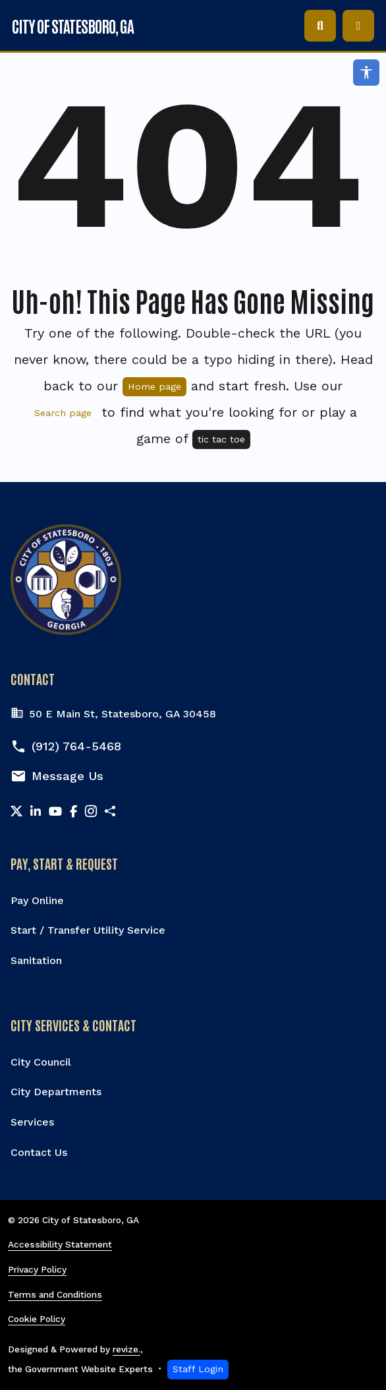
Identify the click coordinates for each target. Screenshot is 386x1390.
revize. (126, 1349)
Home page (154, 386)
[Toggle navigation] (358, 26)
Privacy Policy (37, 1269)
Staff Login (198, 1369)
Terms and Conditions (55, 1294)
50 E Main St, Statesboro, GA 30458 (113, 714)
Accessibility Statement (60, 1244)
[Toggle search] (320, 26)
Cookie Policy (36, 1319)
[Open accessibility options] (366, 72)
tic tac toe (221, 439)
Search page (63, 413)
